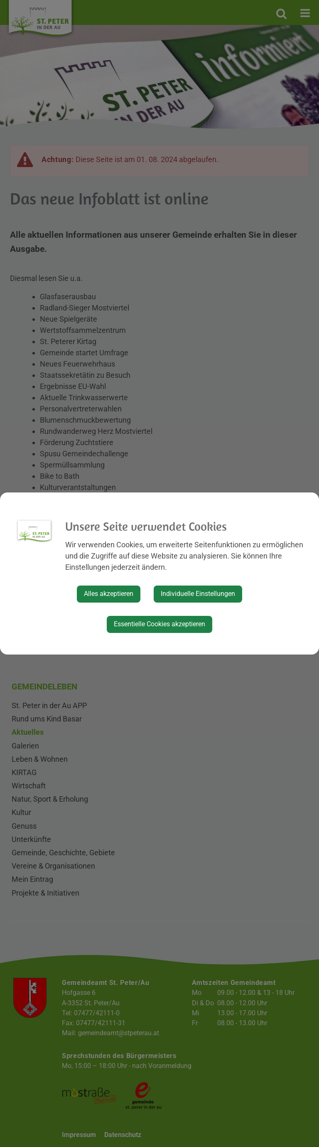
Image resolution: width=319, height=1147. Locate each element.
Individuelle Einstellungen (198, 594)
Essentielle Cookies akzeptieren (159, 624)
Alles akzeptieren (108, 594)
